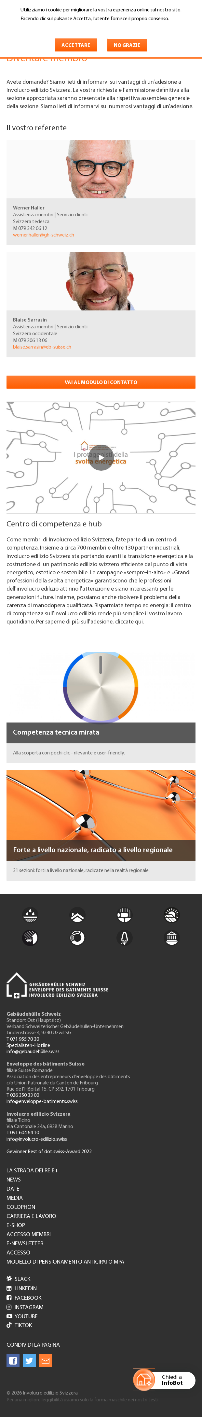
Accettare (75, 45)
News (14, 1180)
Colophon (21, 1207)
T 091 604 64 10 (23, 1133)
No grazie (127, 45)
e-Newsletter (25, 1244)
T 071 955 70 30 (23, 1039)
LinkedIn (22, 1289)
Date (13, 1189)
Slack (18, 1279)
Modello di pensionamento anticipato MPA (65, 1262)
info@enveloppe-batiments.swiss (42, 1101)
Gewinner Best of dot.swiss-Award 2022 (49, 1151)
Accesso (18, 1253)
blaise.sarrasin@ (42, 347)
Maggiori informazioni (47, 28)
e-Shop (16, 1226)
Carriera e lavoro (31, 1217)
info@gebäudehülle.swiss (33, 1051)
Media (15, 1198)
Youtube (22, 1317)
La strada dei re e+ (32, 1171)
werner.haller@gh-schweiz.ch (43, 235)
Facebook (24, 1298)
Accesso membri (29, 1235)
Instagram (25, 1308)
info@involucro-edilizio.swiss (37, 1139)
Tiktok (19, 1325)
